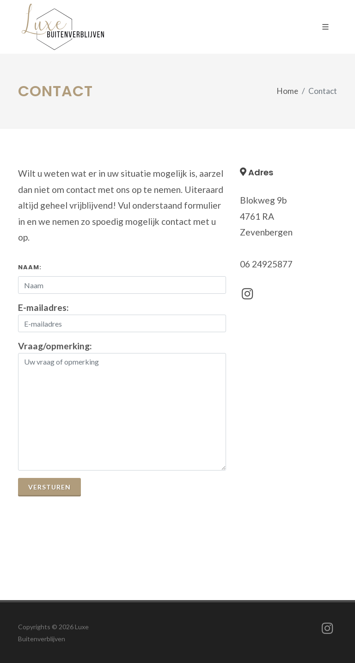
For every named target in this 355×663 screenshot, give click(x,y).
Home (287, 91)
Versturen (49, 487)
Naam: (30, 267)
